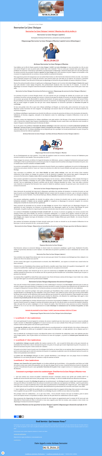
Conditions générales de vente (55, 454)
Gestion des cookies (71, 454)
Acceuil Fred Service (17, 440)
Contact (49, 18)
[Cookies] (3, 453)
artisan (16, 24)
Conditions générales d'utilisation (35, 454)
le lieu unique (23, 24)
